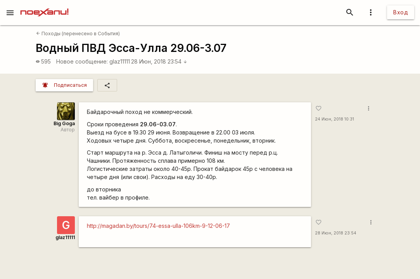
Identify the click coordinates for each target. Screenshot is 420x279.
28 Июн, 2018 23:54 (159, 61)
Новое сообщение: (82, 61)
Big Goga (64, 123)
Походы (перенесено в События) (78, 33)
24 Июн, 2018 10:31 (334, 119)
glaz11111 (119, 61)
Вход (400, 12)
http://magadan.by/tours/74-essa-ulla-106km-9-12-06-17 (158, 225)
